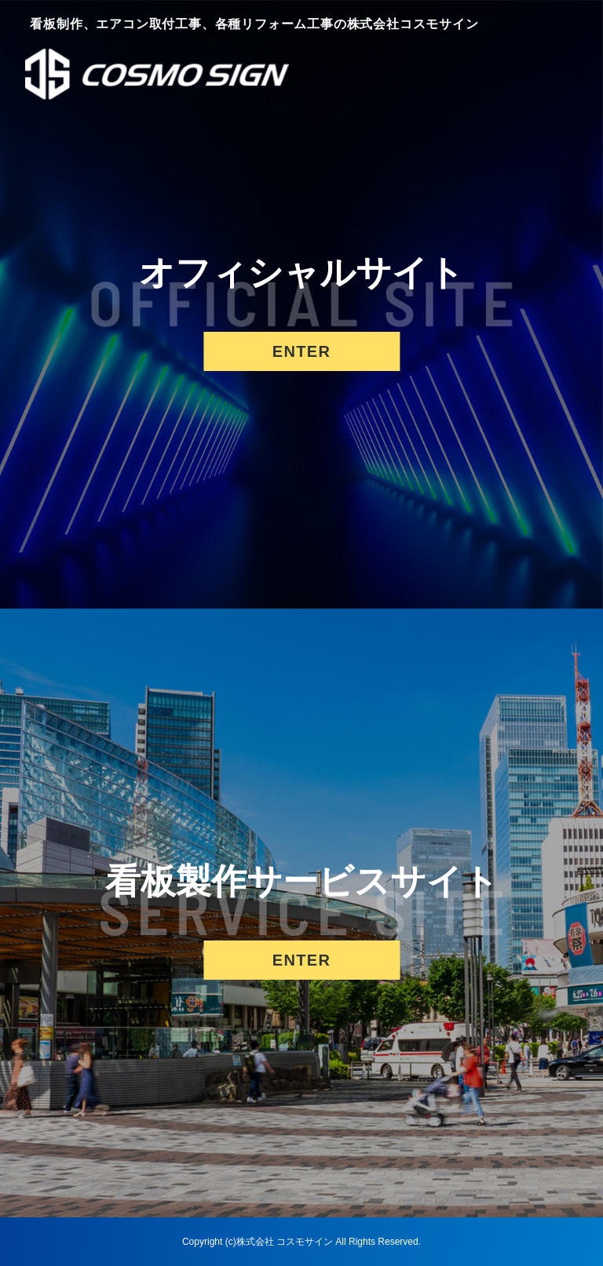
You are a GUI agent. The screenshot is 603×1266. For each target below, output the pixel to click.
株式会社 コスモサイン (284, 1241)
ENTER (301, 351)
